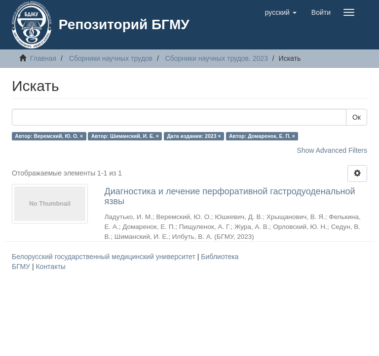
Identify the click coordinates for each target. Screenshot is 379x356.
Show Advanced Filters (332, 150)
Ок (356, 117)
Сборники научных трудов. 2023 (216, 58)
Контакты (50, 266)
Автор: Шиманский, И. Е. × (125, 136)
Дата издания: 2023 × (194, 136)
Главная (43, 58)
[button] (281, 12)
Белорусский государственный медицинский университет (104, 257)
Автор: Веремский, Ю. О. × (49, 136)
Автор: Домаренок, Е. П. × (262, 136)
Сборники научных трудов (110, 58)
